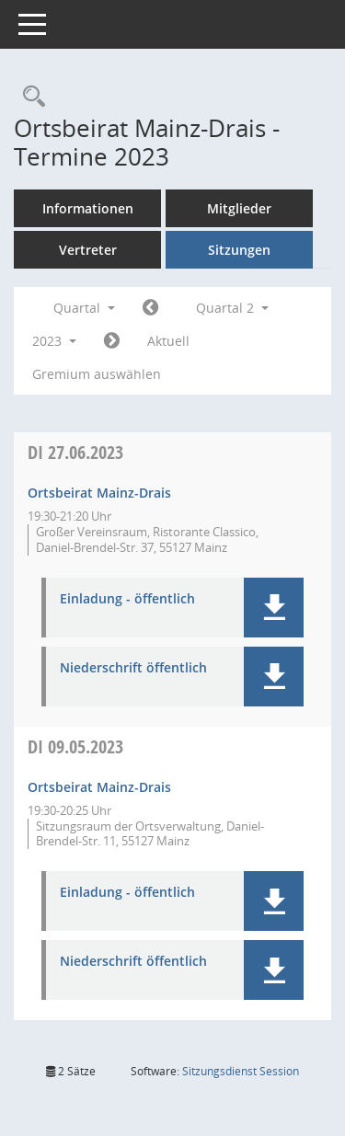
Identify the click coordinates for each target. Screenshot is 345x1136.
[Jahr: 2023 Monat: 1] (150, 308)
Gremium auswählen (96, 374)
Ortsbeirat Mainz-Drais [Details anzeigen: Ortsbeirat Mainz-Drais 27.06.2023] (99, 492)
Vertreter (88, 249)
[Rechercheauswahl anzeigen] (29, 97)
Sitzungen (239, 249)
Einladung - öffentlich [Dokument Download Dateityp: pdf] (127, 599)
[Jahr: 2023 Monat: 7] (111, 341)
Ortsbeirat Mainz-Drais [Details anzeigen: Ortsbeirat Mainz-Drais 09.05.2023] (99, 787)
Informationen (87, 208)
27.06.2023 (75, 452)
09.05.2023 (75, 746)
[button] (274, 607)
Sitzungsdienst (240, 1071)
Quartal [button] (84, 307)
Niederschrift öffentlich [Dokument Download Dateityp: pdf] (133, 668)
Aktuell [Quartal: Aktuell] (168, 341)
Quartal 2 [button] (232, 307)
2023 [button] (54, 341)
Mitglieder (239, 208)
